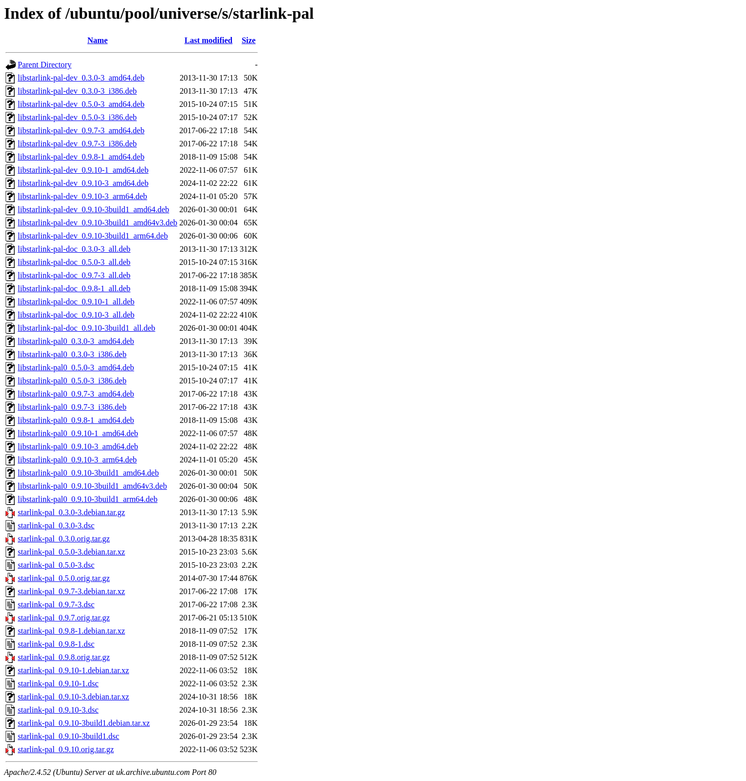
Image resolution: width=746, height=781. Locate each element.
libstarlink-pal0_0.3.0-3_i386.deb (72, 354)
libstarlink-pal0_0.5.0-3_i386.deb (72, 380)
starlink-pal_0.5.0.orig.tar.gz (64, 578)
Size (249, 40)
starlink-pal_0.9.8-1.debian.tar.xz (71, 631)
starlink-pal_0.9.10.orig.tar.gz (66, 749)
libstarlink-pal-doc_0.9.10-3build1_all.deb (86, 328)
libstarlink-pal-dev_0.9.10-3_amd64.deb (83, 183)
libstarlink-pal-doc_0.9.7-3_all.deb (74, 275)
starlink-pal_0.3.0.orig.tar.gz (64, 538)
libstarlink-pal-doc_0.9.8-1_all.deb (74, 288)
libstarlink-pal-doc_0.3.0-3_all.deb (74, 249)
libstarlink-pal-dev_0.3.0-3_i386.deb (77, 91)
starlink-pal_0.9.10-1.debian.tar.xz (73, 670)
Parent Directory (44, 64)
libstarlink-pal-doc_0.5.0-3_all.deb (74, 262)
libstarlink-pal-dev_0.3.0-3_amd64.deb (81, 77)
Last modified (208, 40)
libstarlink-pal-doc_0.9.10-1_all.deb (76, 301)
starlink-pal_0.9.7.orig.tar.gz (64, 617)
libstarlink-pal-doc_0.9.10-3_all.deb (76, 314)
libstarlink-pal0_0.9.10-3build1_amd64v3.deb (92, 486)
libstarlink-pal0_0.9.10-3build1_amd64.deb (88, 472)
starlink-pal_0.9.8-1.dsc (56, 644)
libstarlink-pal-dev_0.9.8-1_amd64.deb (81, 156)
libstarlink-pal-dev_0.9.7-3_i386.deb (77, 143)
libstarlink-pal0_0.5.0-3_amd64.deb (76, 367)
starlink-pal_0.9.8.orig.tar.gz (64, 657)
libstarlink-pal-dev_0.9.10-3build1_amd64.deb (93, 209)
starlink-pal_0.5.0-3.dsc (56, 565)
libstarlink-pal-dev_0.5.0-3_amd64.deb (81, 104)
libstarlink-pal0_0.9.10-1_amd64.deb (78, 433)
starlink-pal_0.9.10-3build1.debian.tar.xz (84, 723)
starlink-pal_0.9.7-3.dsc (56, 604)
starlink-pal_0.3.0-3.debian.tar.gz (71, 512)
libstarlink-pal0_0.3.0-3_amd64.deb (76, 341)
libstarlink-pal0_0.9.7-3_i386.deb (72, 407)
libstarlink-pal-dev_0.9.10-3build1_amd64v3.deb (97, 222)
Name (98, 40)
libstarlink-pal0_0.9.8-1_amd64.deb (76, 420)
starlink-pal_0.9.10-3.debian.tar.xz (73, 696)
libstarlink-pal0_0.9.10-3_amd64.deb (78, 446)
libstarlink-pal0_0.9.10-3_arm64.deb (77, 459)
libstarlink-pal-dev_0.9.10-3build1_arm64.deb (93, 235)
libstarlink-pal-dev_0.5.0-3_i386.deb (77, 117)
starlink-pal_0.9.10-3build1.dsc (68, 736)
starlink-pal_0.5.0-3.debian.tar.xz (71, 552)
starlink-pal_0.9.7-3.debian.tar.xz (71, 591)
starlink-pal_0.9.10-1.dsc (58, 683)
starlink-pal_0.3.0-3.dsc (56, 525)
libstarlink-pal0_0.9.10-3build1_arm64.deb (88, 499)
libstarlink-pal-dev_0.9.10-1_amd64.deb (83, 170)
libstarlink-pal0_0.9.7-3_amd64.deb (76, 393)
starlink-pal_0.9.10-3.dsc (58, 710)
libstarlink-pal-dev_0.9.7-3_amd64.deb (81, 130)
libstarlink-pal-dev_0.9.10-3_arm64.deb (82, 196)
